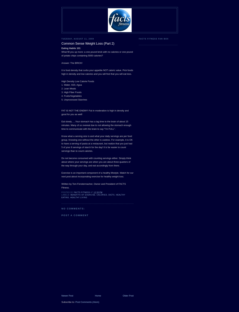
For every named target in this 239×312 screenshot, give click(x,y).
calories (102, 195)
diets (111, 195)
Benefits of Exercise (83, 195)
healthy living (78, 197)
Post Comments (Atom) (87, 302)
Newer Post (67, 295)
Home (98, 295)
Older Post (128, 295)
